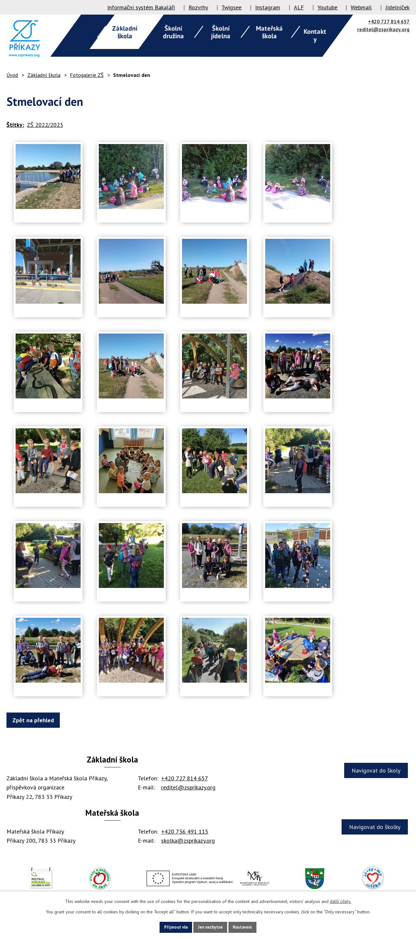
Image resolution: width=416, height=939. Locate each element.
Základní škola (43, 75)
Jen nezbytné (210, 927)
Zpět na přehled (36, 720)
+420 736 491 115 (184, 831)
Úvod (12, 75)
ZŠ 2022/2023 (45, 124)
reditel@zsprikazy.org (383, 29)
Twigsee (231, 7)
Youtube (327, 7)
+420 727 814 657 (389, 21)
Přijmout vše (167, 927)
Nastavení (251, 927)
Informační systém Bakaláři (141, 7)
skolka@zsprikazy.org (188, 840)
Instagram (267, 7)
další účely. (340, 900)
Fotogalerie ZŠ (87, 75)
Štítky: (15, 124)
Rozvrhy (198, 7)
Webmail (361, 7)
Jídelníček (397, 7)
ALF (299, 7)
